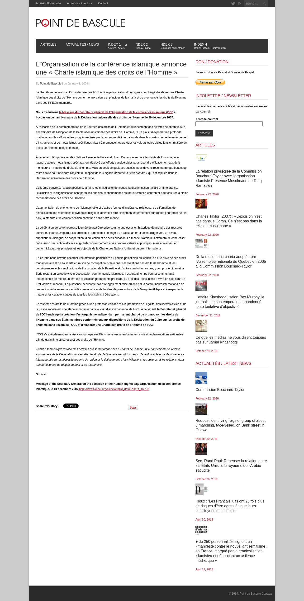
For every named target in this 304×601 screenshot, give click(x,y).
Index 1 (117, 45)
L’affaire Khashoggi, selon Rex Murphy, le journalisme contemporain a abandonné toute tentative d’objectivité (229, 302)
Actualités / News (82, 44)
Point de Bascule (50, 83)
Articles (48, 44)
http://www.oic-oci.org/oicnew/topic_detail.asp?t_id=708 (113, 389)
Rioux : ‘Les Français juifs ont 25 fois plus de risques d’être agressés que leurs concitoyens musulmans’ (229, 506)
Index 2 (143, 45)
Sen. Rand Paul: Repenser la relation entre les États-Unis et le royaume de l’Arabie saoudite (231, 465)
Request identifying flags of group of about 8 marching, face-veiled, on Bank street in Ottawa (230, 425)
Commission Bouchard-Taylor (219, 390)
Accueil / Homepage (48, 3)
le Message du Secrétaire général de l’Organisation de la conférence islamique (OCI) (116, 112)
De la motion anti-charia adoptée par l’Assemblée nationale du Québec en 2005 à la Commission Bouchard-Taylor (230, 261)
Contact (103, 3)
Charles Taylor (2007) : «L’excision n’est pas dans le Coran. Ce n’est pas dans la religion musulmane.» (228, 221)
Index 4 (210, 45)
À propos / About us (79, 3)
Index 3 (172, 45)
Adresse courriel (206, 119)
